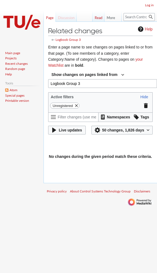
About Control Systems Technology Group (100, 191)
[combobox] (87, 74)
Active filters (62, 97)
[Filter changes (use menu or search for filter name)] (73, 117)
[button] (144, 97)
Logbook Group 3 (68, 40)
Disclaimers (142, 191)
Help (145, 29)
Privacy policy (57, 191)
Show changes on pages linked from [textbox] (84, 74)
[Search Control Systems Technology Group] (139, 17)
